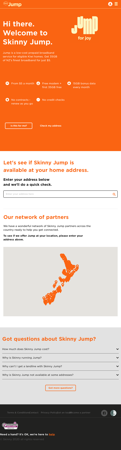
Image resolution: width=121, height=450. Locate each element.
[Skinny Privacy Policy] (49, 412)
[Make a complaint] (64, 412)
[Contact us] (34, 412)
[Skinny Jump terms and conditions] (18, 412)
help (52, 434)
